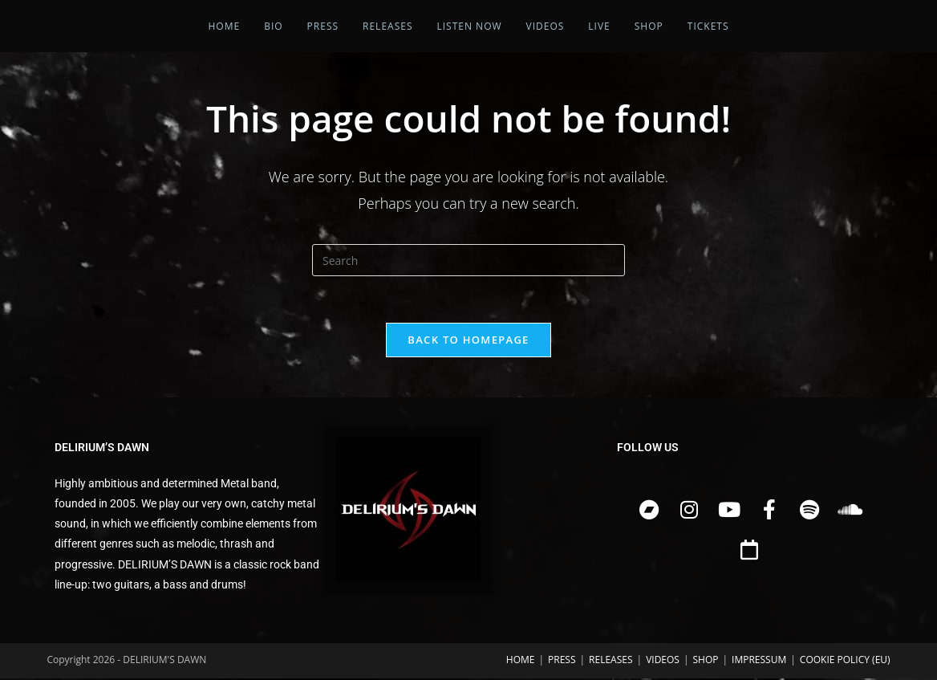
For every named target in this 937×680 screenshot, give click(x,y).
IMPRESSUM (759, 661)
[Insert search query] (468, 260)
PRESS (561, 661)
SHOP (706, 661)
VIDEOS (662, 661)
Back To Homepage (468, 341)
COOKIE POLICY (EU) (845, 661)
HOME (520, 661)
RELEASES (610, 661)
